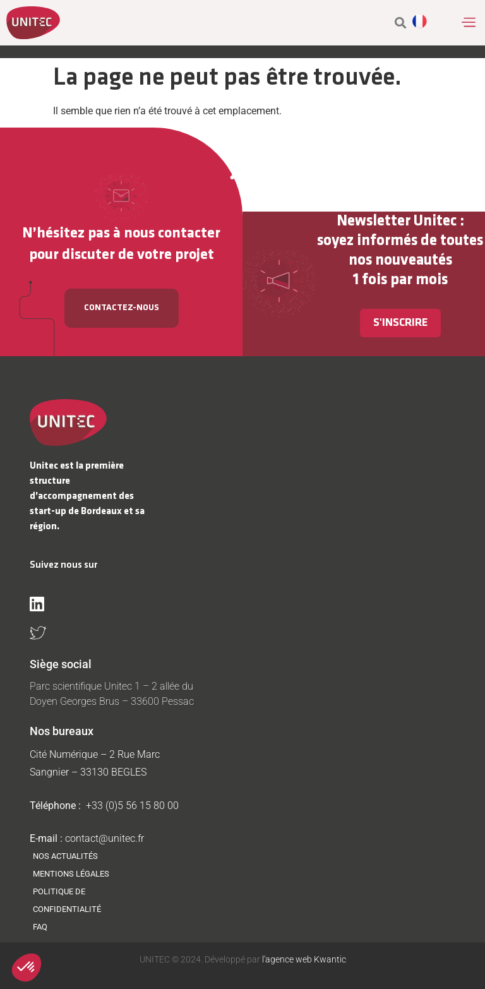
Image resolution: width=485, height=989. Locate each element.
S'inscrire (400, 323)
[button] (468, 22)
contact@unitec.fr (104, 838)
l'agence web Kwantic (303, 959)
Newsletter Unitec (397, 221)
